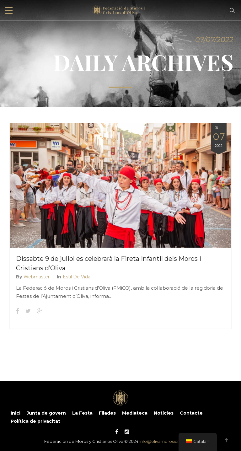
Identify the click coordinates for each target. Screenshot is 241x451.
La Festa (82, 413)
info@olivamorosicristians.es (168, 441)
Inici (15, 413)
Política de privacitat (35, 421)
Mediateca (134, 413)
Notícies (164, 413)
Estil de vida (76, 277)
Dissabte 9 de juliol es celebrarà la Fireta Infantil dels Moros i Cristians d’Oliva (108, 263)
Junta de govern (46, 413)
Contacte (191, 413)
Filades (107, 413)
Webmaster (37, 277)
